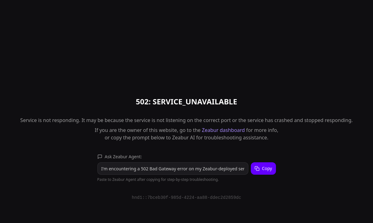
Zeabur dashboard (223, 130)
